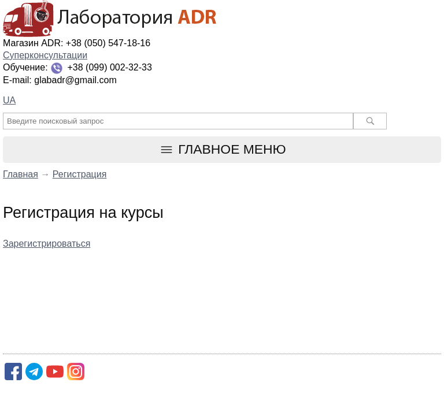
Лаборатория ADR (222, 19)
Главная (20, 174)
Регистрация (80, 174)
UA (9, 100)
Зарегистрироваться (46, 243)
